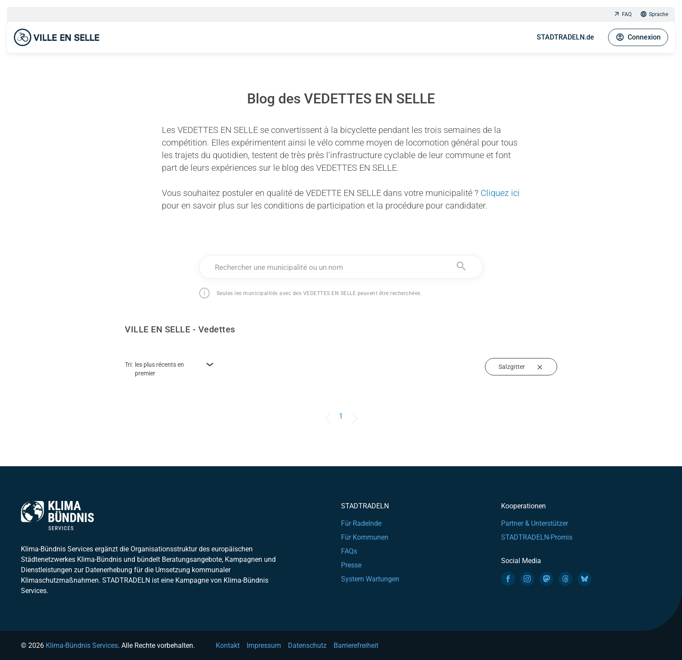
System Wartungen (370, 579)
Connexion (638, 37)
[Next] (353, 412)
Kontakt (228, 645)
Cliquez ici (500, 193)
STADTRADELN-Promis (536, 537)
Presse (351, 565)
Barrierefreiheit (356, 645)
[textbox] (341, 267)
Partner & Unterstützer (534, 523)
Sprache (654, 14)
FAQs (349, 551)
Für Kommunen (364, 537)
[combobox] (341, 267)
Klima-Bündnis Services (82, 645)
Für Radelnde (361, 523)
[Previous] (329, 412)
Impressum (264, 645)
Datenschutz (307, 645)
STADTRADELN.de (565, 37)
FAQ (622, 14)
